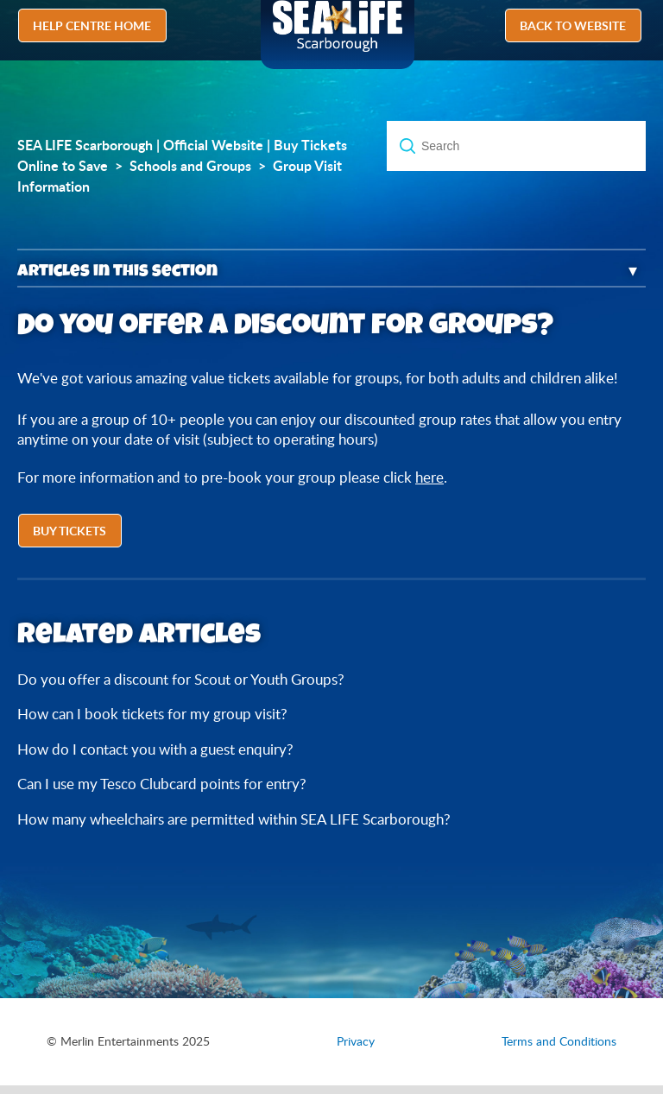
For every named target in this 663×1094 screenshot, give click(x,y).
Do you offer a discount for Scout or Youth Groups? (180, 679)
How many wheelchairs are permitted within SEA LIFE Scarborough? (234, 819)
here (429, 477)
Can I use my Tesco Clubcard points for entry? (161, 783)
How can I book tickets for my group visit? (152, 713)
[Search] (516, 146)
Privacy (356, 1041)
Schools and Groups (190, 166)
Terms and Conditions (559, 1041)
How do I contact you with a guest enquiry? (155, 749)
